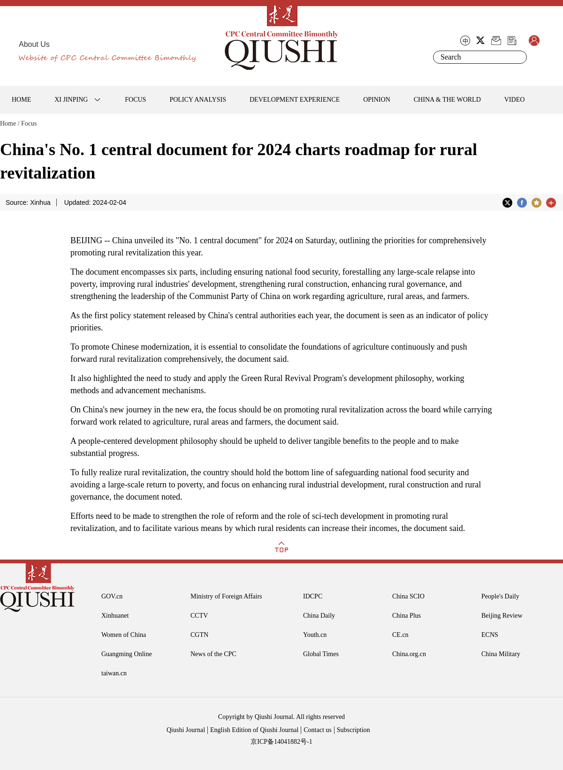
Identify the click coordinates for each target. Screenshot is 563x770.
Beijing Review (502, 615)
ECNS (489, 634)
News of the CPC (213, 654)
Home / (10, 123)
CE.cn (400, 634)
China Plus (406, 615)
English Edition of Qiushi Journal (254, 729)
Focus (29, 123)
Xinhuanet (115, 615)
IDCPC (312, 596)
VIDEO (514, 99)
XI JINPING (71, 99)
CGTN (199, 634)
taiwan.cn (114, 673)
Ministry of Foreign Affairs (226, 596)
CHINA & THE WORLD (447, 99)
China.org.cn (409, 654)
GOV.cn (111, 596)
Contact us (318, 729)
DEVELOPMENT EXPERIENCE (295, 99)
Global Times (321, 654)
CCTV (199, 615)
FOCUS (135, 99)
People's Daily (500, 596)
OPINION (376, 99)
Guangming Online (126, 654)
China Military (500, 654)
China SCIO (408, 596)
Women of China (123, 634)
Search (518, 57)
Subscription (353, 729)
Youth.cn (315, 634)
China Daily (319, 615)
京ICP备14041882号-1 (281, 741)
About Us (34, 44)
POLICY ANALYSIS (197, 99)
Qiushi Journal (186, 729)
